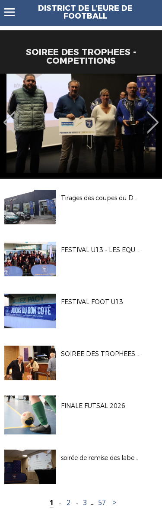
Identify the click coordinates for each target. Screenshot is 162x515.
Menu (13, 12)
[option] (81, 126)
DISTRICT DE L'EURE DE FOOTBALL (85, 12)
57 (102, 503)
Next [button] (153, 116)
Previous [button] (9, 116)
